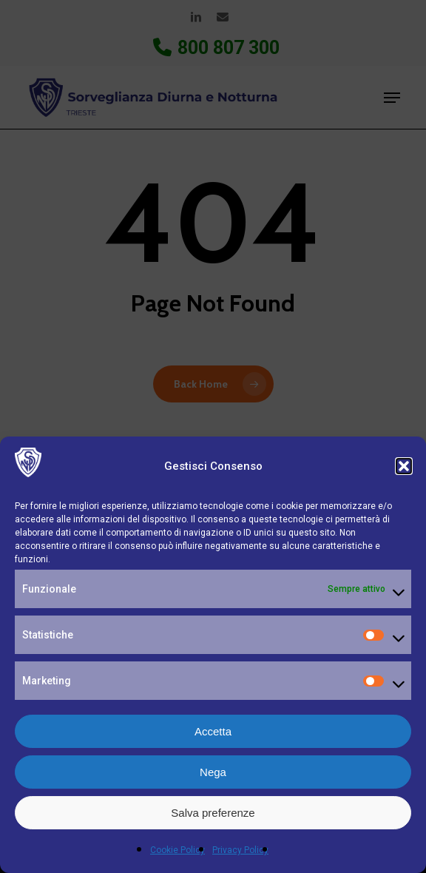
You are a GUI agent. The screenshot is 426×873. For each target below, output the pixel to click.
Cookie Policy (177, 850)
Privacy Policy (240, 850)
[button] (403, 466)
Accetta (213, 731)
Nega (213, 772)
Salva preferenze (212, 812)
